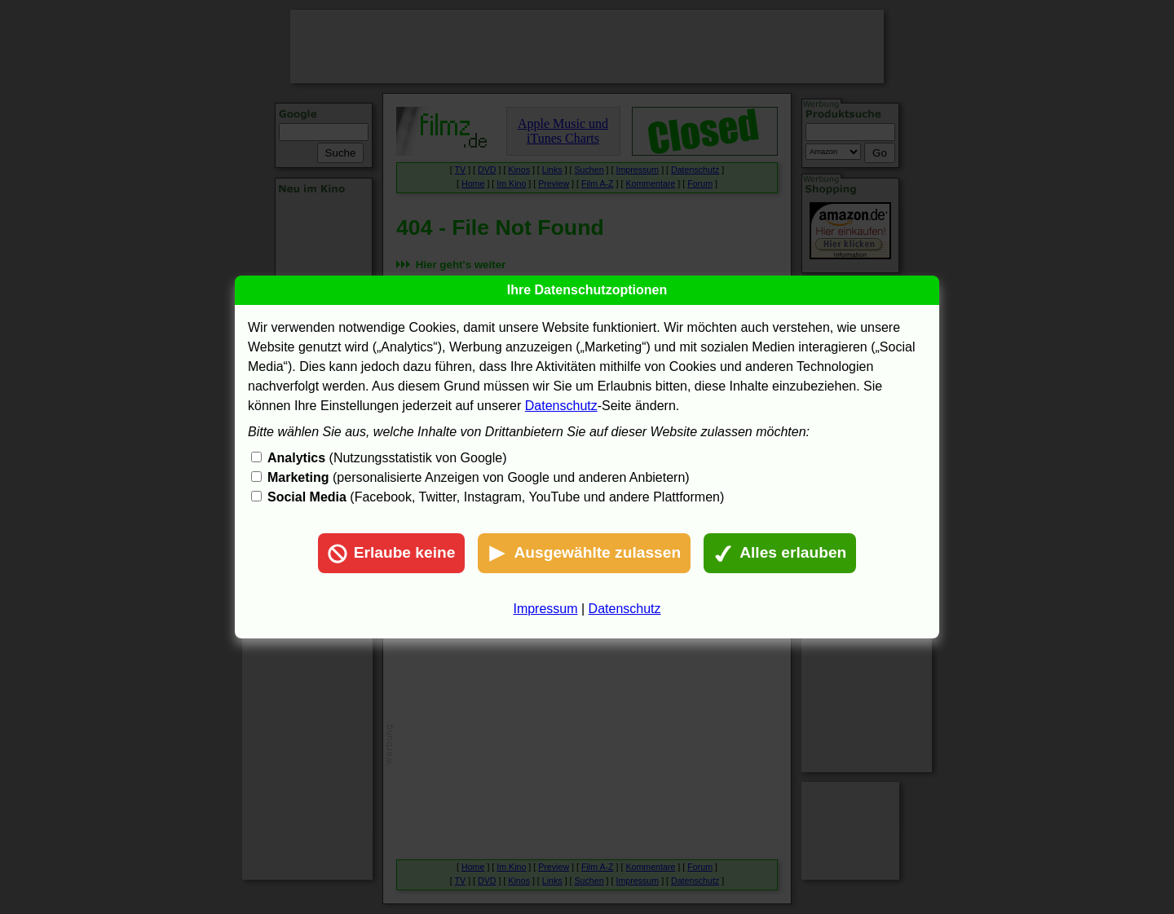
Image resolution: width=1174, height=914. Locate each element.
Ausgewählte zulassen (584, 553)
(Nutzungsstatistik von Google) (386, 458)
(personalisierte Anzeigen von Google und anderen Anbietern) (478, 477)
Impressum (545, 609)
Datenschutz (561, 406)
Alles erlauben (779, 553)
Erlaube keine (392, 553)
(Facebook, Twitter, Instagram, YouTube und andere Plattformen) (495, 497)
